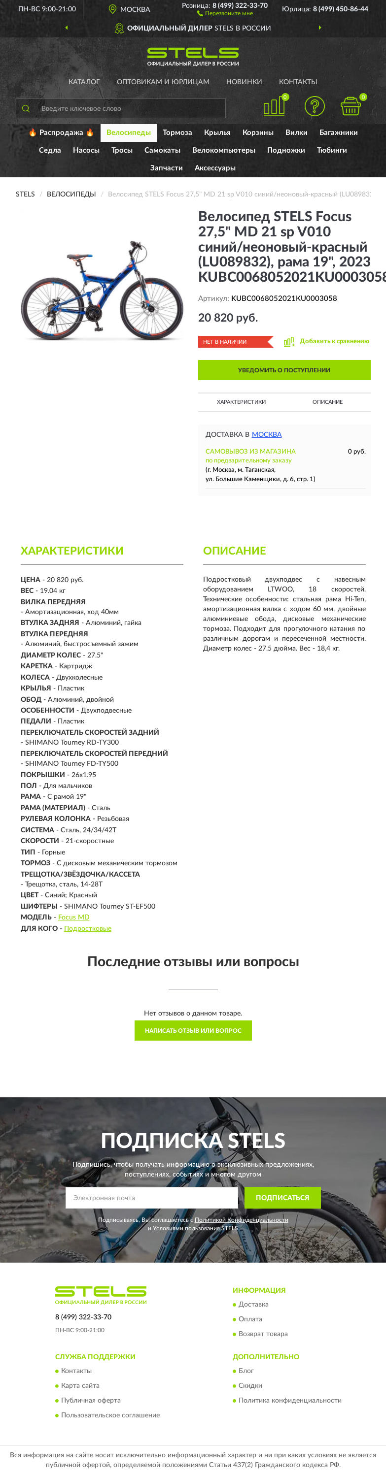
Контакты (298, 82)
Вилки (296, 132)
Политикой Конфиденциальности (241, 1220)
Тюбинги (332, 150)
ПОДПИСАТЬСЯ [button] (283, 1198)
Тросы (122, 150)
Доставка (254, 1304)
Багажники (338, 132)
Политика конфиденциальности (290, 1401)
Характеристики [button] (241, 402)
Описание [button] (328, 402)
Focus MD (74, 917)
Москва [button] (267, 434)
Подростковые (87, 928)
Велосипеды (128, 132)
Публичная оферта (91, 1401)
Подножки (286, 150)
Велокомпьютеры (223, 150)
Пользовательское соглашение (110, 1415)
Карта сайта (80, 1386)
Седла (50, 150)
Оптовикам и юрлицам (163, 82)
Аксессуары (215, 168)
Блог (246, 1371)
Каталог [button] (84, 82)
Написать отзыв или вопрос (193, 1031)
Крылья (217, 132)
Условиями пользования (186, 1228)
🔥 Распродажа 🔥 (61, 132)
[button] (225, 13)
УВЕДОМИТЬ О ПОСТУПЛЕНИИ (284, 370)
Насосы (86, 150)
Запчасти (166, 168)
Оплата (250, 1319)
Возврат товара (263, 1334)
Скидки (250, 1386)
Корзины (258, 132)
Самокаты (162, 150)
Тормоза (177, 132)
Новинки (244, 82)
